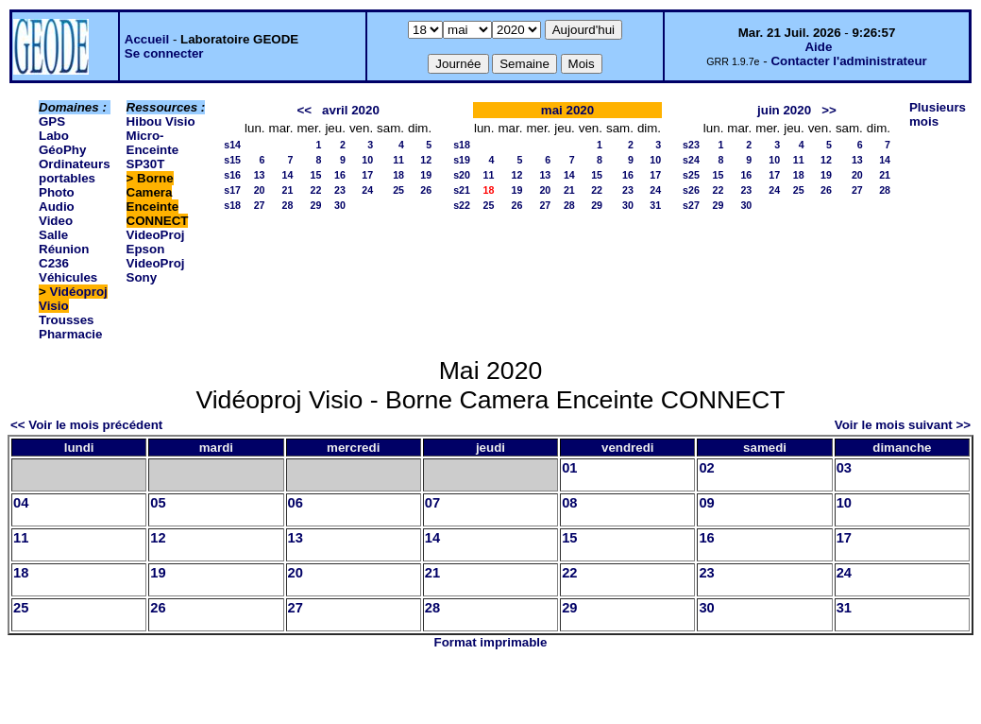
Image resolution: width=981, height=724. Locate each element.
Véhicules (68, 277)
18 (398, 175)
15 (316, 175)
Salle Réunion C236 (64, 249)
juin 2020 (784, 110)
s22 (461, 205)
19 (425, 175)
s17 (232, 190)
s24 (691, 159)
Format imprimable (491, 642)
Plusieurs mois (937, 114)
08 (569, 502)
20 (259, 190)
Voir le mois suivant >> (903, 425)
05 (157, 502)
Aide (818, 47)
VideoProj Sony (156, 270)
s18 (232, 205)
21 (288, 190)
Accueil (147, 39)
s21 (461, 190)
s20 (461, 175)
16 (340, 175)
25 (398, 190)
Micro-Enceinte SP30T (153, 150)
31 (655, 205)
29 (316, 205)
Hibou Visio (161, 121)
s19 (461, 159)
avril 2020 (351, 110)
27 (259, 205)
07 (432, 502)
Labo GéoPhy (62, 143)
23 (340, 190)
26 (425, 190)
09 (706, 502)
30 (340, 205)
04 (20, 502)
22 (316, 190)
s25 (691, 175)
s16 (232, 175)
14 (288, 175)
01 (569, 467)
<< (304, 110)
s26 (691, 190)
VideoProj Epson (156, 242)
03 (844, 467)
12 (425, 159)
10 (367, 159)
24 (367, 190)
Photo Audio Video (57, 206)
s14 (232, 144)
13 (259, 175)
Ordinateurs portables (74, 171)
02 (706, 467)
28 (288, 205)
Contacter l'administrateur (848, 61)
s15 (232, 159)
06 (295, 502)
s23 (691, 144)
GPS (52, 121)
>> (829, 110)
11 (398, 159)
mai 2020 (567, 110)
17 (367, 175)
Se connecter (164, 53)
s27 (691, 205)
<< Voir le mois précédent (86, 425)
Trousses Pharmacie (70, 327)
